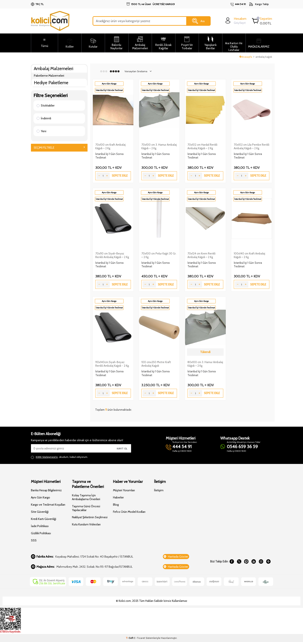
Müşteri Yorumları (124, 490)
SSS (34, 540)
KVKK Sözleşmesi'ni (47, 456)
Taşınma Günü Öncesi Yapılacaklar (86, 508)
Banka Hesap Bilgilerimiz (46, 490)
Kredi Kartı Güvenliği (43, 519)
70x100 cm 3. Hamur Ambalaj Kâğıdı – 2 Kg (159, 146)
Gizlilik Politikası (41, 533)
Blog (116, 504)
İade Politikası (40, 526)
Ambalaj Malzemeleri (53, 68)
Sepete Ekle (120, 175)
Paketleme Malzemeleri (49, 75)
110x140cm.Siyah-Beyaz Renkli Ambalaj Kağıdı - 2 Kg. (112, 363)
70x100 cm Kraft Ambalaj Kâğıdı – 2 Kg (110, 146)
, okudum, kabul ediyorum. (59, 457)
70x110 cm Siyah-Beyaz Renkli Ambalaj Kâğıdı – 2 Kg (112, 255)
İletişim (158, 490)
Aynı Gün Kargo (40, 497)
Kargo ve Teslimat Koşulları (48, 504)
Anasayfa (245, 56)
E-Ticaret (139, 637)
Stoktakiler (45, 105)
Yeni (41, 131)
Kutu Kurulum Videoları (86, 524)
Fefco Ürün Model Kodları (129, 512)
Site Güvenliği (40, 512)
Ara (198, 21)
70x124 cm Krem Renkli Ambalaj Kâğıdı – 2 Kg (201, 255)
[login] (235, 20)
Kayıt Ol (122, 448)
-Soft (130, 637)
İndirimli (44, 118)
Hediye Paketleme (51, 82)
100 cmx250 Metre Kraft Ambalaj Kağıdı (156, 363)
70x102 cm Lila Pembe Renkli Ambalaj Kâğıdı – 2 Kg (251, 146)
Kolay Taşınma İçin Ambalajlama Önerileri (86, 497)
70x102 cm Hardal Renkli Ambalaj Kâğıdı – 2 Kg (202, 146)
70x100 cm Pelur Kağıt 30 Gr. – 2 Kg (158, 255)
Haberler (118, 497)
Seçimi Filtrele (59, 147)
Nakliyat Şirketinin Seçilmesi (90, 517)
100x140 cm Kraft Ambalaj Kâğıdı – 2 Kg (249, 255)
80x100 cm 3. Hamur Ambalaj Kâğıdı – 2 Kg (205, 363)
